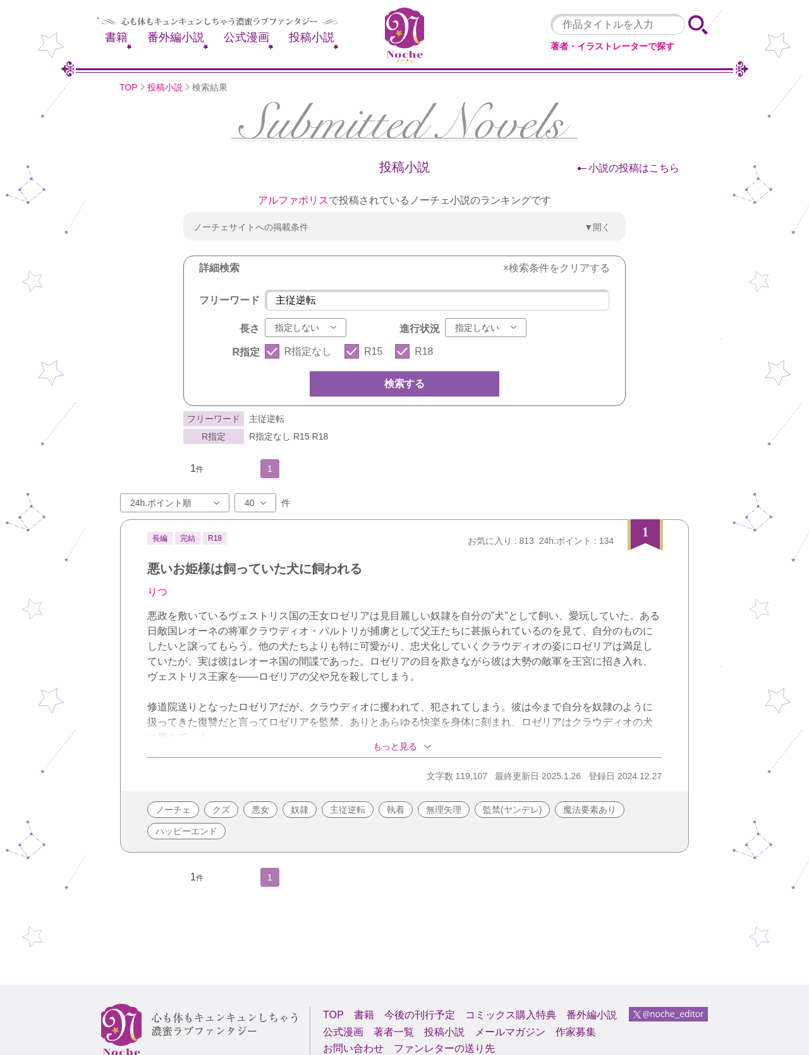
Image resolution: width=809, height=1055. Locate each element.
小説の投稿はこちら (633, 168)
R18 (424, 351)
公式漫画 (246, 37)
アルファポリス (293, 200)
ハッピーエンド (186, 831)
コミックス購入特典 (510, 1014)
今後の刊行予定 (419, 1014)
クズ (221, 810)
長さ (250, 328)
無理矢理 (443, 810)
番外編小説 (175, 37)
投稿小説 (311, 37)
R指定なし (308, 351)
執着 (395, 810)
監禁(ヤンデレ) (512, 810)
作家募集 (576, 1032)
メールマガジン (510, 1032)
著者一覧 (394, 1032)
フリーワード (229, 300)
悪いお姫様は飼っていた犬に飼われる (254, 569)
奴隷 (299, 810)
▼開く (597, 227)
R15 (373, 351)
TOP (128, 87)
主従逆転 (347, 810)
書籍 (116, 37)
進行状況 (419, 328)
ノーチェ (173, 810)
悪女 (260, 810)
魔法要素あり (589, 810)
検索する (404, 383)
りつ (157, 591)
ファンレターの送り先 (444, 1048)
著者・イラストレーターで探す (612, 46)
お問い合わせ (353, 1048)
